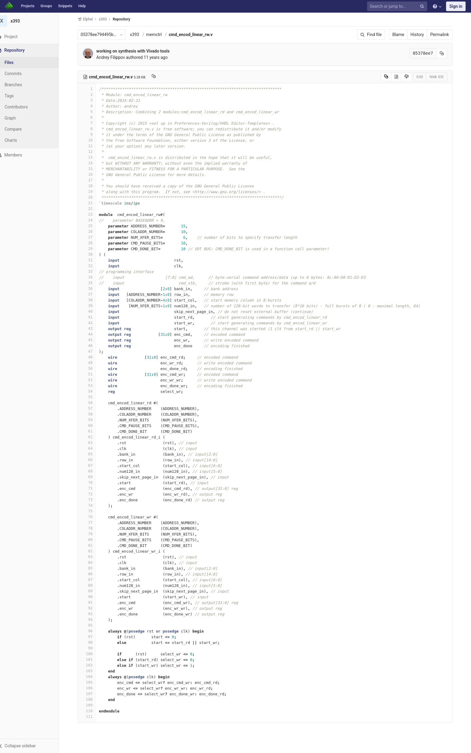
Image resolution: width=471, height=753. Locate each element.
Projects (28, 6)
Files (16, 62)
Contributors (23, 107)
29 (90, 248)
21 (90, 203)
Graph (17, 118)
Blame (402, 34)
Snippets (65, 6)
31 (90, 260)
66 (90, 459)
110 (90, 711)
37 (90, 294)
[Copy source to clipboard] (389, 76)
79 (90, 534)
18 (90, 186)
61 (90, 431)
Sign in (455, 6)
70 (90, 482)
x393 (138, 34)
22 (90, 208)
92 (90, 608)
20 (90, 197)
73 (90, 499)
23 (90, 214)
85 (90, 568)
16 (90, 174)
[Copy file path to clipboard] (157, 77)
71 (90, 488)
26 (90, 231)
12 (90, 151)
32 (90, 265)
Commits (20, 73)
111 (90, 716)
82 (90, 551)
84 (90, 562)
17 (90, 180)
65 (90, 454)
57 (90, 408)
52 (90, 380)
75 (90, 511)
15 (90, 168)
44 (90, 334)
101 (90, 659)
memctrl (158, 34)
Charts (18, 140)
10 (90, 140)
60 (90, 425)
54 (90, 391)
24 (90, 220)
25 (90, 225)
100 (90, 653)
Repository (125, 19)
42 (90, 322)
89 (90, 591)
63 (90, 442)
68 (90, 471)
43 (90, 328)
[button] (33, 746)
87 (90, 579)
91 (90, 602)
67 (90, 465)
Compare (20, 129)
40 (90, 311)
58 (90, 414)
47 (90, 351)
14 (90, 163)
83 (90, 556)
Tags (16, 95)
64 (90, 448)
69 (90, 477)
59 (90, 419)
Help (82, 6)
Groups (46, 6)
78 (90, 528)
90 (90, 596)
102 (90, 665)
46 (90, 345)
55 (90, 397)
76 (90, 517)
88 (90, 585)
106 (90, 688)
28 (90, 243)
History (421, 34)
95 (90, 625)
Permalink (443, 34)
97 (90, 636)
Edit (423, 76)
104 (90, 676)
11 (90, 146)
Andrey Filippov (114, 57)
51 (90, 374)
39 (90, 305)
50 (90, 368)
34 (90, 277)
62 (90, 437)
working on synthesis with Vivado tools (136, 51)
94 (90, 619)
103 (90, 671)
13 (90, 157)
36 (90, 288)
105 (90, 682)
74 (90, 505)
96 (90, 631)
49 (90, 362)
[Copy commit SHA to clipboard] (445, 53)
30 (90, 254)
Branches (20, 84)
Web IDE (440, 76)
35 (90, 283)
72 (90, 494)
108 (90, 699)
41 (90, 317)
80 (90, 539)
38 (90, 300)
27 (90, 237)
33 (90, 271)
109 (90, 705)
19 (90, 191)
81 (90, 545)
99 (90, 648)
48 (90, 357)
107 (90, 693)
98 (90, 642)
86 (90, 574)
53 (90, 385)
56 (90, 402)
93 (90, 614)
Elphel (88, 19)
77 (90, 522)
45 (90, 340)
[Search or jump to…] (398, 6)
